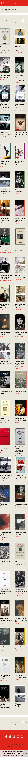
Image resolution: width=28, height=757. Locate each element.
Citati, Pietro (18, 675)
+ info (12, 755)
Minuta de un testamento (4, 163)
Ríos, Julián (3, 190)
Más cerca (3, 307)
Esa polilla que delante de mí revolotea (19, 451)
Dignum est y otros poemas (5, 592)
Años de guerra (4, 77)
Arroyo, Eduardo (5, 161)
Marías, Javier (4, 618)
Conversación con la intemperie (21, 563)
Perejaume (18, 390)
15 (14, 20)
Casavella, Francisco (21, 133)
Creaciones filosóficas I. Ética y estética (5, 107)
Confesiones (19, 334)
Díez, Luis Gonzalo (20, 75)
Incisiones (18, 534)
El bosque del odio (5, 363)
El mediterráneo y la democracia (6, 649)
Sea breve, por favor (21, 592)
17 (20, 20)
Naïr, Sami (3, 647)
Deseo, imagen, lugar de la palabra (6, 536)
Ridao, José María (5, 333)
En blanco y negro (20, 420)
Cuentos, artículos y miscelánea (6, 249)
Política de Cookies (15, 747)
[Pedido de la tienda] (14, 14)
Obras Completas (5, 111)
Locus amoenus (4, 420)
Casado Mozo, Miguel (19, 162)
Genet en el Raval (20, 192)
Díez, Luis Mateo (5, 218)
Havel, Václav (19, 590)
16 (17, 20)
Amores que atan (5, 192)
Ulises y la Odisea (20, 677)
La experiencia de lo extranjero (21, 165)
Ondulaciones (4, 679)
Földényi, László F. (5, 561)
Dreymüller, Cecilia (20, 533)
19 (26, 20)
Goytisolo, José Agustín (4, 305)
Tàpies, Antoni (19, 418)
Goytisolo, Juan (19, 190)
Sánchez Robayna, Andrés (5, 533)
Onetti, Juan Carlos (5, 247)
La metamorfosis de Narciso (6, 392)
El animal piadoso (5, 220)
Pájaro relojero (19, 249)
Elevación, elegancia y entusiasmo (21, 135)
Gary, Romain (4, 361)
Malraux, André (19, 361)
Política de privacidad (15, 744)
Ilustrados (3, 395)
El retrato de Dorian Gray (6, 449)
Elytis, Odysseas (5, 590)
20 (12, 22)
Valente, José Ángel (21, 504)
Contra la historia (5, 334)
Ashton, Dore (19, 647)
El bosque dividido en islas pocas (5, 49)
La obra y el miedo (20, 392)
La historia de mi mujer (20, 49)
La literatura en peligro (19, 221)
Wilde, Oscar (4, 447)
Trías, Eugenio (4, 104)
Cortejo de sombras (21, 706)
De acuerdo (19, 755)
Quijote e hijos (4, 506)
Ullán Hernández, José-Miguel (5, 676)
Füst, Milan (18, 47)
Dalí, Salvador (4, 390)
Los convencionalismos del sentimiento (20, 78)
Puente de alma (20, 277)
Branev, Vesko (4, 133)
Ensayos (17, 506)
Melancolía (3, 563)
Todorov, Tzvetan (20, 218)
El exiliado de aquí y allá (21, 478)
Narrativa (18, 52)
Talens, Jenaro (4, 47)
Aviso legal (15, 742)
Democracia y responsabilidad (5, 706)
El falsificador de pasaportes (20, 306)
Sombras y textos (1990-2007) (5, 478)
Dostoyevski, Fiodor (6, 275)
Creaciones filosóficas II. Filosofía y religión (20, 107)
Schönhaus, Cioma (20, 304)
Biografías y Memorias (19, 337)
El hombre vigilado (5, 134)
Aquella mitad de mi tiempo (6, 621)
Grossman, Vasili (5, 75)
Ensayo (17, 82)
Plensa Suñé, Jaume (6, 475)
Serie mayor (4, 52)
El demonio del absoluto (19, 363)
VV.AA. (17, 247)
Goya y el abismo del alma (21, 621)
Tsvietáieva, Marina (21, 333)
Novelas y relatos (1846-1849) (5, 278)
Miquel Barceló (19, 649)
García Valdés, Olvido (19, 447)
